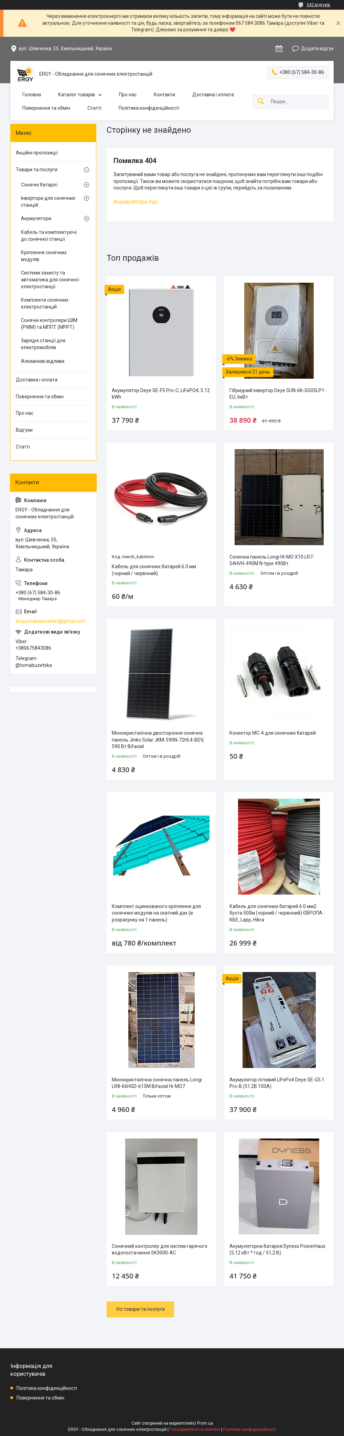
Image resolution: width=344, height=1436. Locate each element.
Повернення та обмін (46, 108)
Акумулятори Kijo (136, 201)
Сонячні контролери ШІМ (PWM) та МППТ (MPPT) (49, 323)
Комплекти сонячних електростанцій (44, 303)
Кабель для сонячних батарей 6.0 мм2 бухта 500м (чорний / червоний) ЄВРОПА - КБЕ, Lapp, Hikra (277, 913)
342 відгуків (318, 4)
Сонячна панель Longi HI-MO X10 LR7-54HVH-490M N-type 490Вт (271, 560)
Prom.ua (205, 1423)
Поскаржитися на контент (195, 1429)
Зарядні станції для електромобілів (43, 344)
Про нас (128, 94)
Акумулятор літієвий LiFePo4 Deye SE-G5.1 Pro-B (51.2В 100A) (276, 1083)
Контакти (164, 94)
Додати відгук (317, 48)
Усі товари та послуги (140, 1309)
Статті (94, 108)
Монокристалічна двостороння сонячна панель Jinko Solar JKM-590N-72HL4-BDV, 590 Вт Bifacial (158, 739)
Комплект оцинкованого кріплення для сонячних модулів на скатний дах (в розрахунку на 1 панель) (156, 913)
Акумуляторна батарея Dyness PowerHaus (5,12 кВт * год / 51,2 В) (277, 1249)
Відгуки (24, 430)
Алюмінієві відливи (42, 361)
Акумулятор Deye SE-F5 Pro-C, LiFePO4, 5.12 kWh (161, 394)
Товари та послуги (36, 169)
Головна (31, 94)
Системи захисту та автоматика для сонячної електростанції (50, 279)
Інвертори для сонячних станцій (48, 201)
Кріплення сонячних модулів (44, 256)
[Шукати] (261, 101)
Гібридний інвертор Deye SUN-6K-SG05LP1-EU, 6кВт (277, 394)
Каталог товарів (76, 94)
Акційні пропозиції (37, 152)
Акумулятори (36, 218)
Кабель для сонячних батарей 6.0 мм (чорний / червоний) (154, 570)
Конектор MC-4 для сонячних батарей (272, 733)
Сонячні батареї (39, 184)
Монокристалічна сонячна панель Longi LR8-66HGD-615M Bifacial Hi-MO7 (157, 1083)
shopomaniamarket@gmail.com (50, 621)
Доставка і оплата (213, 94)
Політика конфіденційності (149, 108)
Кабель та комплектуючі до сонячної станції (49, 235)
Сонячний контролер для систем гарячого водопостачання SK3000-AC (159, 1249)
